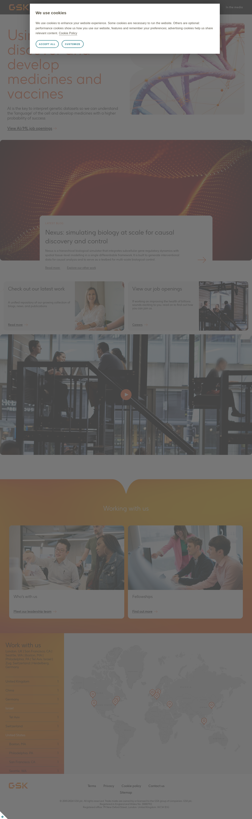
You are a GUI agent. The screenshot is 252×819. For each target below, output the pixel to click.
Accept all (47, 44)
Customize (73, 44)
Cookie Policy (77, 33)
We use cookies (51, 13)
